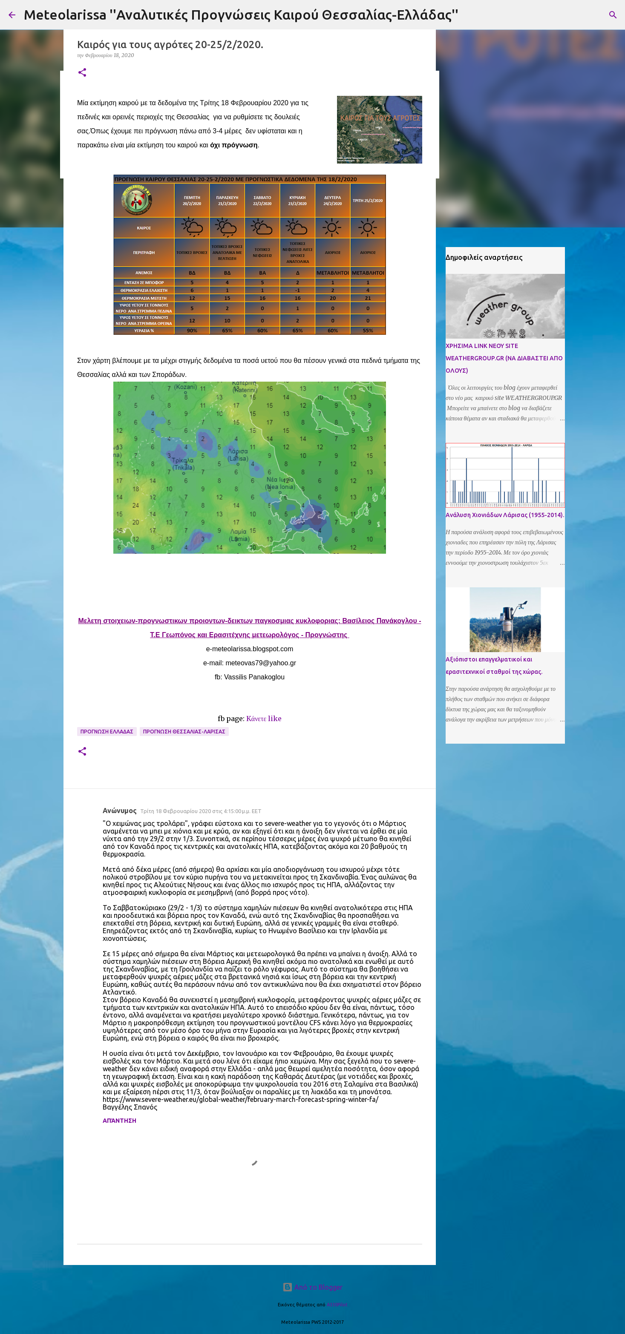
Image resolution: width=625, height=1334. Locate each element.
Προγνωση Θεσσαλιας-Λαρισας (184, 731)
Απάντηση (119, 1120)
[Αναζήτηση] (613, 15)
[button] (82, 73)
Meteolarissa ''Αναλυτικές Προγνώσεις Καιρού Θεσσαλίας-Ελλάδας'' (241, 14)
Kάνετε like (264, 718)
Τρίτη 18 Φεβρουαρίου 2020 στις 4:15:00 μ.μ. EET (201, 811)
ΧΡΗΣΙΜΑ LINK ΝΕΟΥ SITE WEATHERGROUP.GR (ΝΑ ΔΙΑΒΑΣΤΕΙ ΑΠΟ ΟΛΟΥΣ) (504, 358)
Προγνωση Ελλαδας (107, 731)
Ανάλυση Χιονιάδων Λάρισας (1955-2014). (505, 515)
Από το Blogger (312, 1287)
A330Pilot (337, 1304)
